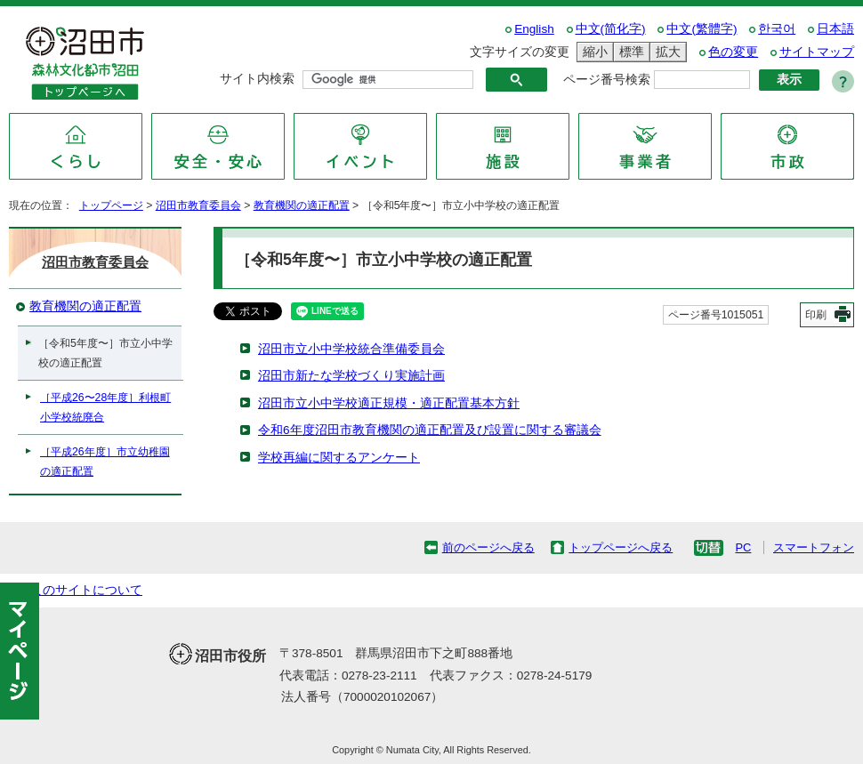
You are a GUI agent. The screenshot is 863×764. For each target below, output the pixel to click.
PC (743, 547)
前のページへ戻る (488, 547)
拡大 (665, 52)
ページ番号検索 (606, 79)
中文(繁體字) (701, 29)
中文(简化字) (611, 29)
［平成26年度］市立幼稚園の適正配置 (105, 462)
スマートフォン (813, 547)
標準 (629, 52)
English (534, 29)
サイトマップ (816, 52)
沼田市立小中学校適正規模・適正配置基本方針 (389, 403)
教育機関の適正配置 (302, 205)
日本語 (835, 29)
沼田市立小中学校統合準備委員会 (351, 349)
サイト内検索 (257, 78)
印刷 (816, 315)
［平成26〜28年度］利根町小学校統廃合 (105, 407)
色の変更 (733, 52)
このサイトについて (86, 590)
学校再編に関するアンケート (339, 457)
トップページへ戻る (621, 547)
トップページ (111, 205)
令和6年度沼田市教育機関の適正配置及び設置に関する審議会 (429, 430)
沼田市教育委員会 (198, 205)
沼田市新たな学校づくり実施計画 (351, 375)
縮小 (592, 52)
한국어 (776, 29)
